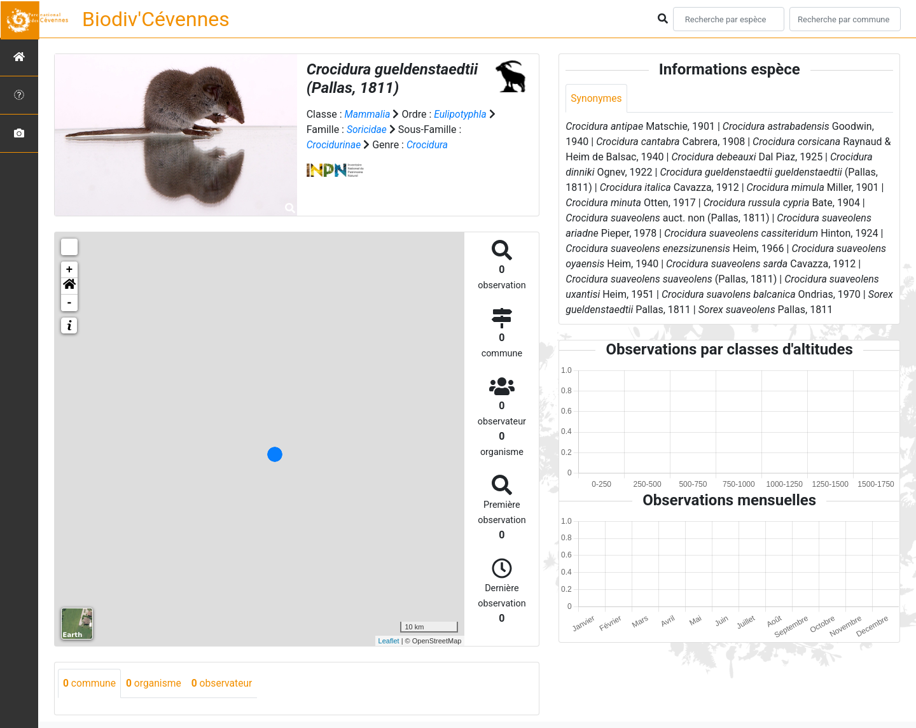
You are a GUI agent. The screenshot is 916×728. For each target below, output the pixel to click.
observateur (225, 683)
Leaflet (388, 641)
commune (90, 683)
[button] (69, 286)
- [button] (69, 303)
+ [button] (69, 269)
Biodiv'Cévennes (156, 19)
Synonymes (597, 98)
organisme (155, 683)
